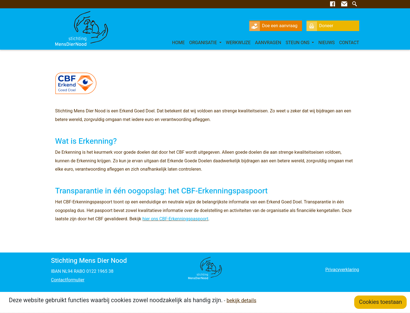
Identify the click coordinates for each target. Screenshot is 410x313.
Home (178, 42)
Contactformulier (68, 280)
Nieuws (326, 42)
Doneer (319, 25)
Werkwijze (238, 42)
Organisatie (203, 42)
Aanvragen (268, 42)
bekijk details (241, 300)
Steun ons (298, 42)
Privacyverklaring (342, 269)
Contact (349, 42)
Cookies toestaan (380, 302)
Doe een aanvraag (273, 25)
